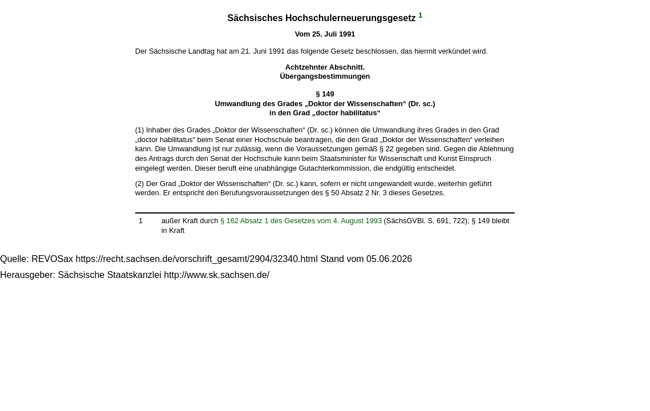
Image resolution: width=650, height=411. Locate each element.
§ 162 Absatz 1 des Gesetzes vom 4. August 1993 (301, 220)
